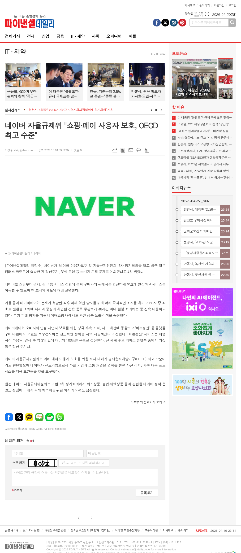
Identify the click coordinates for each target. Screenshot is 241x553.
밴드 (60, 417)
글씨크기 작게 (163, 150)
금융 (60, 36)
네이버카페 (49, 417)
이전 (78, 518)
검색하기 (232, 22)
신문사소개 (11, 530)
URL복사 (114, 150)
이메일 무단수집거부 (127, 530)
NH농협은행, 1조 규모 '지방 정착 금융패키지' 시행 (205, 137)
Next (161, 110)
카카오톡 (29, 417)
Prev (151, 110)
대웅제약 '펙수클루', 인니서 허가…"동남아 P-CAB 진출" (205, 177)
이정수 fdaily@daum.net (19, 150)
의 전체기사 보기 (146, 402)
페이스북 (9, 417)
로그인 (232, 5)
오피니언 (113, 36)
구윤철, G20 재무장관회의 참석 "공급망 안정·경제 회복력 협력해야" (205, 124)
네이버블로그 (39, 417)
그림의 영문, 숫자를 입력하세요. (82, 462)
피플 (132, 36)
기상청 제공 (198, 15)
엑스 (19, 417)
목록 (122, 150)
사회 (95, 36)
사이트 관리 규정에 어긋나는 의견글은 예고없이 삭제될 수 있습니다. (61, 472)
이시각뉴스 (181, 188)
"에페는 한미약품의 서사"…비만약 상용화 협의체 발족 (205, 131)
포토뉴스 (179, 53)
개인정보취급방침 (55, 530)
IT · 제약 (78, 36)
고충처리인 (151, 530)
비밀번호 (94, 453)
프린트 (139, 150)
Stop (156, 110)
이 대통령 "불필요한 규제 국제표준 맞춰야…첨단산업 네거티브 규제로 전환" (205, 117)
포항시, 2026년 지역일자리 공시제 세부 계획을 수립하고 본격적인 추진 (205, 164)
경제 (30, 36)
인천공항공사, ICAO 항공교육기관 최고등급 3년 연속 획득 (205, 151)
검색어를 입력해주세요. (207, 22)
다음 (91, 518)
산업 (45, 36)
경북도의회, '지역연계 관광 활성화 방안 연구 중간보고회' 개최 (205, 171)
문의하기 (204, 5)
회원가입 (219, 5)
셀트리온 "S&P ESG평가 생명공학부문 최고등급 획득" (205, 157)
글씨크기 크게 (155, 150)
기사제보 (190, 5)
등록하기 (147, 492)
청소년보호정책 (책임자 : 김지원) (90, 530)
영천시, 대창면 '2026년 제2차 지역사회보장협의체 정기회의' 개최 (71, 110)
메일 (131, 150)
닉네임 (18, 453)
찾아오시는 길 (31, 530)
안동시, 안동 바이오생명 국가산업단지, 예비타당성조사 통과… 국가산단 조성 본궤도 (205, 144)
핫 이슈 (178, 107)
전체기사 (12, 36)
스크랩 (147, 150)
